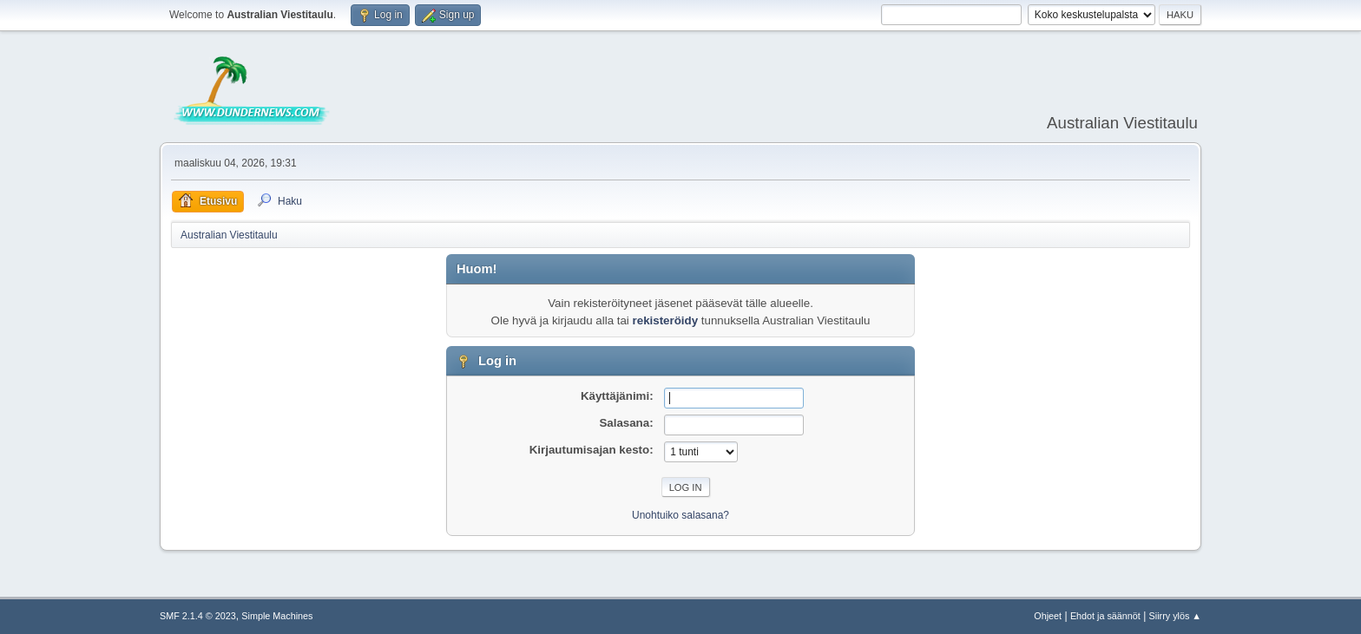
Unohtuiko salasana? (680, 515)
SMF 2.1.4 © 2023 (198, 616)
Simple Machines (276, 616)
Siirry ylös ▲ (1175, 616)
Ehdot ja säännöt (1105, 616)
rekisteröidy (666, 320)
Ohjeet (1048, 616)
